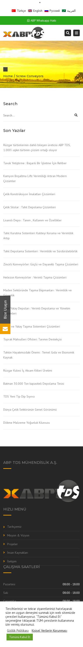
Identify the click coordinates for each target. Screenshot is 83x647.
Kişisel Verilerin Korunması (49, 631)
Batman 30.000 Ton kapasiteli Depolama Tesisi (33, 384)
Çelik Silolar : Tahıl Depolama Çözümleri (29, 207)
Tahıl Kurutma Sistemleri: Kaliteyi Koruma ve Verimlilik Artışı (38, 235)
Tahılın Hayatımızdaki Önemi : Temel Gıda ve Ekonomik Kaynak (38, 354)
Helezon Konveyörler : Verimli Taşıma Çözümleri (34, 277)
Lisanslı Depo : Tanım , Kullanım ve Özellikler (32, 220)
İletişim (12, 561)
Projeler (12, 544)
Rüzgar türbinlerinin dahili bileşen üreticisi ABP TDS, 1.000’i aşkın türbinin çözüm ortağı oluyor (36, 147)
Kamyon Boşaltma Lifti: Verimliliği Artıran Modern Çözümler (35, 178)
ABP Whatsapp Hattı (41, 20)
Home (8, 76)
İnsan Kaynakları (17, 553)
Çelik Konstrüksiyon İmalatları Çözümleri (29, 194)
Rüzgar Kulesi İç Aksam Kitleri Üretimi (27, 370)
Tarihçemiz (14, 527)
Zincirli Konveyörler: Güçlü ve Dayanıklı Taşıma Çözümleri (40, 264)
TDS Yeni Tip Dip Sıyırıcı (19, 396)
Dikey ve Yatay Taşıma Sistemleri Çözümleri (31, 326)
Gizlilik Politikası (18, 631)
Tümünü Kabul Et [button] (19, 637)
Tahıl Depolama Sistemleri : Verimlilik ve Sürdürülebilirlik (40, 251)
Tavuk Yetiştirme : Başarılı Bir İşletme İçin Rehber (35, 163)
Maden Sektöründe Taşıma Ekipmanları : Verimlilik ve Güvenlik (37, 292)
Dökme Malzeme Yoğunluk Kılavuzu (26, 423)
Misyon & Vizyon (18, 535)
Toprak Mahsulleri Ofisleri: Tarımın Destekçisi (32, 339)
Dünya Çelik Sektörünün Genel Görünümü (30, 409)
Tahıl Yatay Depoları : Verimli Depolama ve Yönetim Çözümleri (36, 310)
